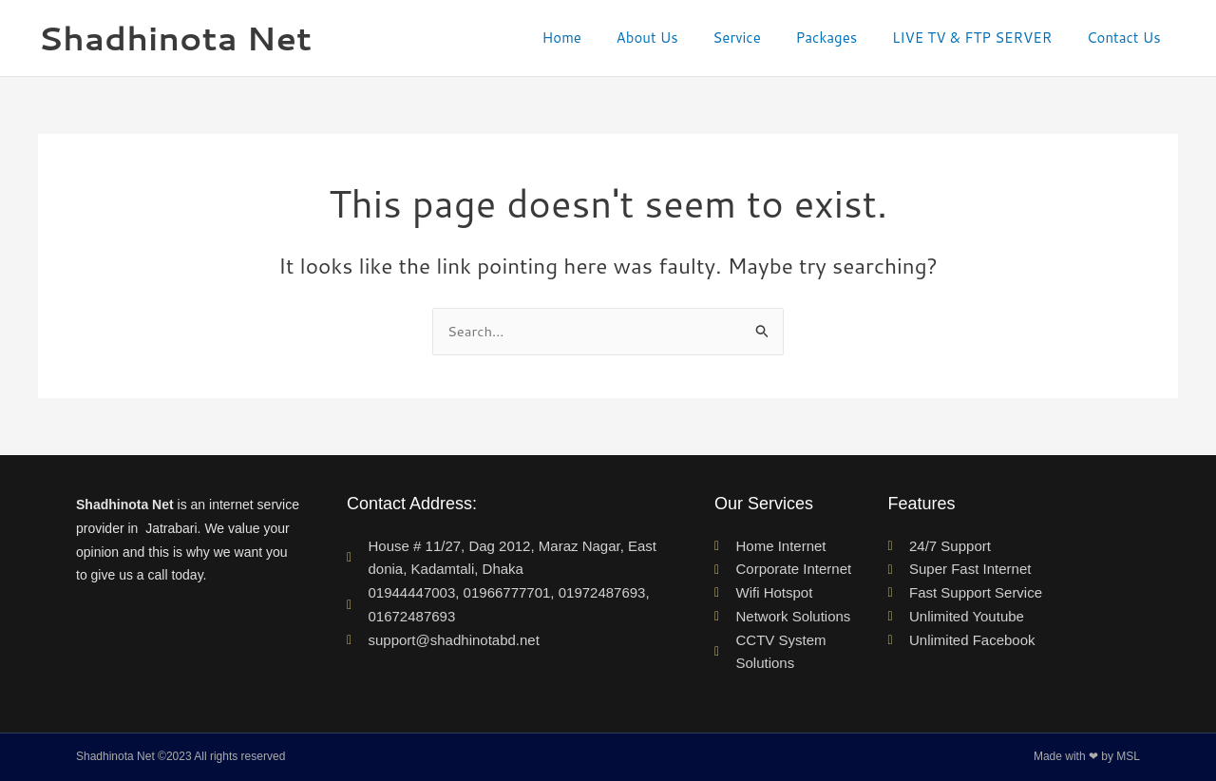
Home (596, 38)
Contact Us (1127, 38)
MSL (1128, 757)
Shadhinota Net (175, 37)
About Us (676, 38)
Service (759, 38)
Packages (842, 38)
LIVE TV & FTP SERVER (981, 38)
